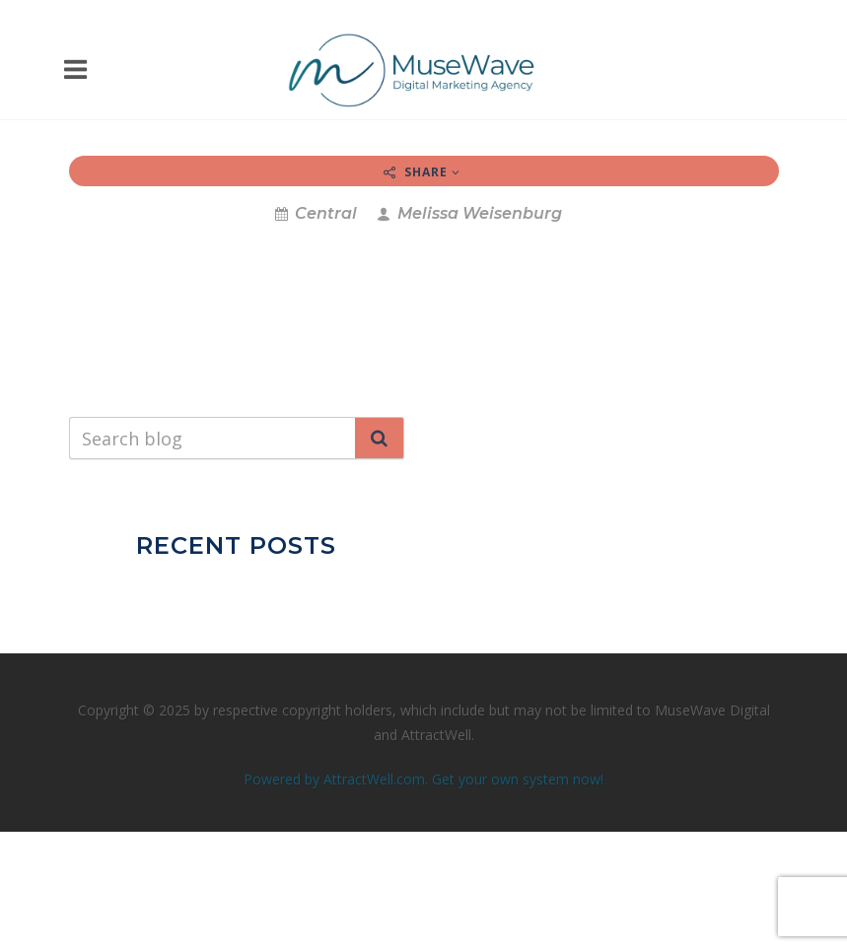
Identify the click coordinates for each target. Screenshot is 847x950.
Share (422, 172)
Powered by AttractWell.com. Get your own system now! (423, 779)
